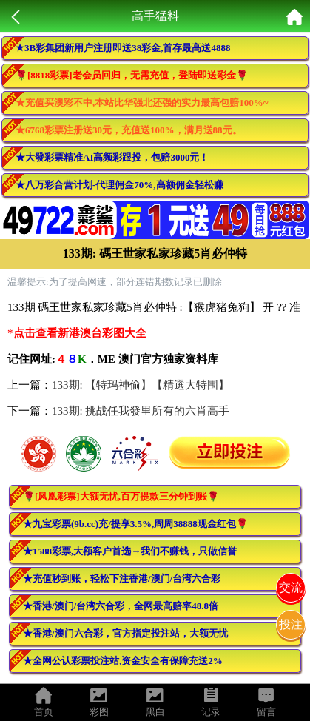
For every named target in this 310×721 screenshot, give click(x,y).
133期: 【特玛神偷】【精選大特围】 (140, 385)
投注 (291, 624)
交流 (291, 587)
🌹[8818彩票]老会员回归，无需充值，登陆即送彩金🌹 (132, 75)
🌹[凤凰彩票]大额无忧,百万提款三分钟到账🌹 (121, 496)
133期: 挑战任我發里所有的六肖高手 (140, 411)
